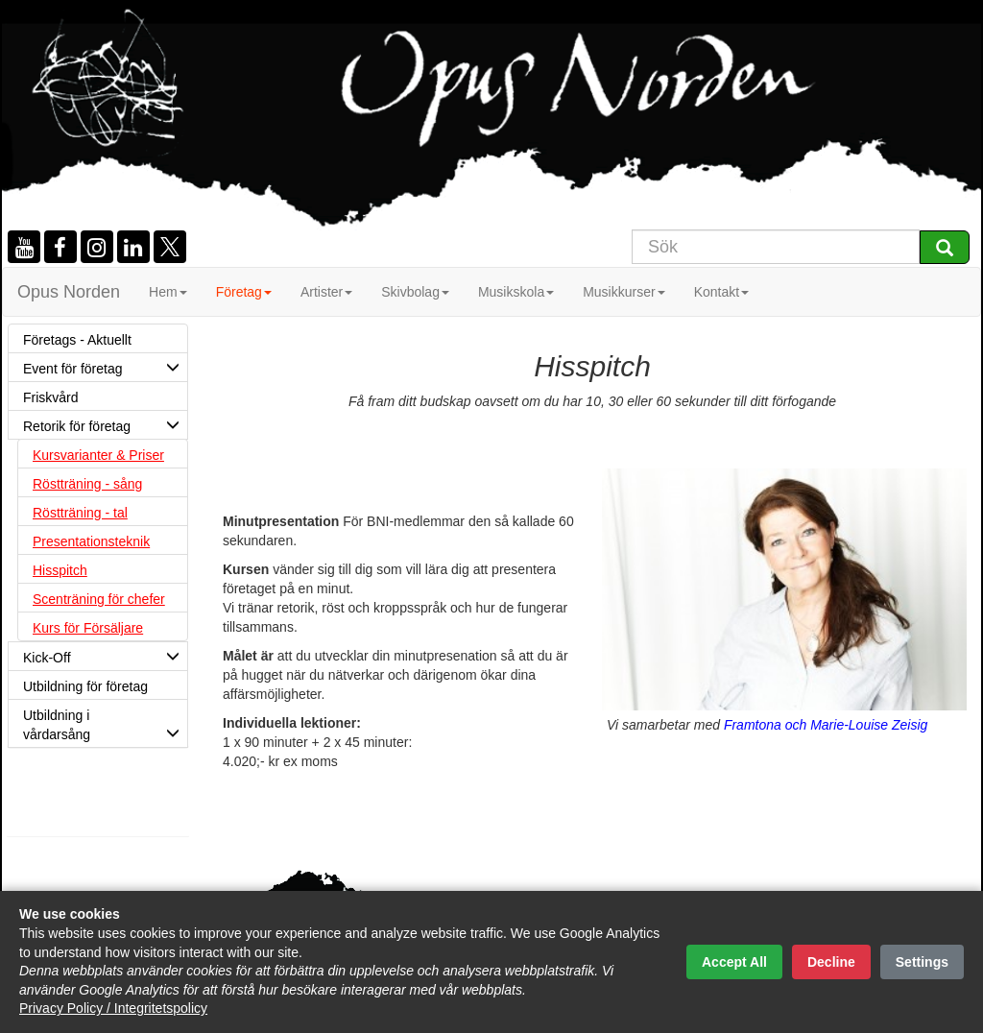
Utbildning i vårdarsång (105, 727)
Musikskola (516, 292)
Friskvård (51, 397)
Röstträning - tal (80, 512)
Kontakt (721, 292)
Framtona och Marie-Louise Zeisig (825, 725)
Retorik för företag (105, 424)
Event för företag (105, 366)
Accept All (734, 962)
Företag (244, 292)
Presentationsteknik (91, 541)
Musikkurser (623, 292)
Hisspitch (60, 570)
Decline (831, 962)
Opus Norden (68, 291)
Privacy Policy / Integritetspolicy (113, 1008)
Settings (922, 962)
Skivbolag (415, 292)
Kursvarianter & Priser (98, 455)
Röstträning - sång (87, 484)
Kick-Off (105, 655)
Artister (326, 292)
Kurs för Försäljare (88, 628)
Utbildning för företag (105, 689)
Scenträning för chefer (99, 599)
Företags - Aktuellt (77, 340)
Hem (168, 292)
